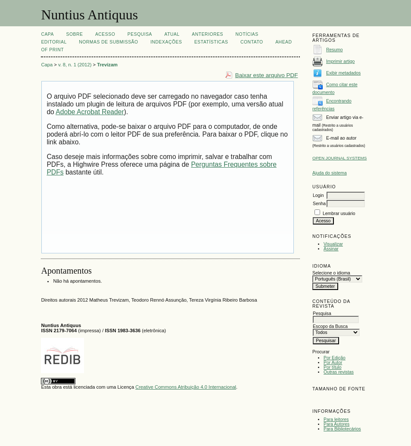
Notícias (247, 34)
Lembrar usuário (339, 213)
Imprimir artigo (340, 61)
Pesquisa (140, 34)
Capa (47, 34)
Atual (172, 34)
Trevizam (107, 64)
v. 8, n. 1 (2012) (75, 64)
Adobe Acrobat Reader (90, 111)
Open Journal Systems (339, 158)
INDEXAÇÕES (166, 42)
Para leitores (336, 419)
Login (318, 195)
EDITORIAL (53, 42)
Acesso (105, 34)
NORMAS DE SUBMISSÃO (108, 42)
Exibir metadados (343, 73)
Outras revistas (339, 372)
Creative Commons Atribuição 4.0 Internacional (185, 387)
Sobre (74, 34)
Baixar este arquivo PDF (266, 75)
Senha (319, 203)
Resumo (334, 49)
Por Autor (333, 362)
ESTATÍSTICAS (211, 42)
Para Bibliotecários (342, 429)
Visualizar (333, 244)
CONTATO (251, 42)
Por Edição (335, 358)
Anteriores (207, 34)
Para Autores (336, 424)
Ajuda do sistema (329, 173)
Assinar (331, 248)
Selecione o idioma (331, 273)
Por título (333, 367)
